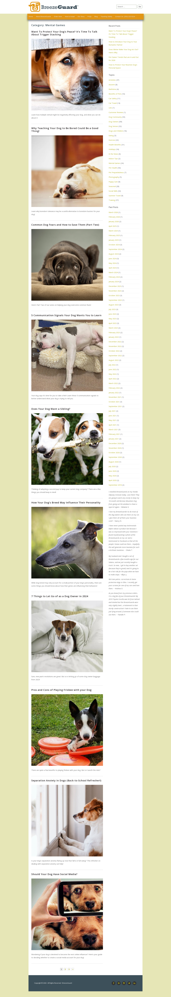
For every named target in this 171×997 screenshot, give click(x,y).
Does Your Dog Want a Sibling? (50, 408)
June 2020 (112, 471)
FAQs (90, 16)
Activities (112, 80)
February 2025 (114, 235)
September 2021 (115, 406)
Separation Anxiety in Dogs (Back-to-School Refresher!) (66, 780)
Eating (111, 135)
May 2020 (112, 476)
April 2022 (112, 379)
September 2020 (115, 457)
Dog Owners (114, 122)
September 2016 (115, 485)
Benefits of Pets (115, 94)
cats (110, 108)
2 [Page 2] (65, 969)
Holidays (112, 149)
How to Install (70, 16)
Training (112, 200)
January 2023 (114, 337)
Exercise (112, 140)
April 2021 (112, 425)
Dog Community (115, 117)
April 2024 (112, 268)
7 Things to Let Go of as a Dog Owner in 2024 (59, 596)
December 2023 (115, 286)
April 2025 (112, 226)
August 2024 (114, 254)
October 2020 (114, 452)
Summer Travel (115, 195)
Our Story (81, 16)
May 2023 (112, 318)
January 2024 (114, 281)
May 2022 (112, 374)
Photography (114, 177)
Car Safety (113, 98)
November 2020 (115, 448)
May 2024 (112, 263)
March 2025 (113, 231)
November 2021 (115, 397)
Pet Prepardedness (116, 172)
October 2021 (114, 402)
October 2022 (114, 351)
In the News (113, 154)
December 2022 (115, 342)
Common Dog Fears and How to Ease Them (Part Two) (65, 224)
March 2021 (113, 429)
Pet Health (113, 168)
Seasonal (112, 186)
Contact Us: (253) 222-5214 (125, 16)
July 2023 (112, 309)
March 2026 (113, 212)
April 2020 (112, 480)
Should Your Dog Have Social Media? (54, 874)
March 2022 (113, 383)
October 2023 (114, 295)
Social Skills (113, 191)
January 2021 (114, 439)
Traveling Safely (106, 16)
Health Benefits (115, 145)
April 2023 (112, 323)
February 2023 (114, 332)
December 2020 (115, 443)
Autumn (112, 84)
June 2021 (112, 415)
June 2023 (112, 314)
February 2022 (114, 388)
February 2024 (114, 277)
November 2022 (115, 346)
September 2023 (115, 300)
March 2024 (113, 272)
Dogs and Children (116, 131)
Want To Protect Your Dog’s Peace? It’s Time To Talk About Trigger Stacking (64, 33)
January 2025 (114, 240)
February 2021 (114, 434)
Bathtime (112, 89)
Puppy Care (113, 182)
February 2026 (114, 217)
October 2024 (114, 245)
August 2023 (114, 305)
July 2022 (112, 365)
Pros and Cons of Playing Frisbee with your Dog (61, 690)
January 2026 (114, 221)
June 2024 (112, 258)
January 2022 (114, 392)
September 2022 (115, 355)
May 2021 (112, 420)
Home (31, 16)
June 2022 (112, 369)
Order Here (58, 16)
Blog (96, 16)
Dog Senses (113, 126)
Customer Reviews (116, 112)
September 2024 (115, 249)
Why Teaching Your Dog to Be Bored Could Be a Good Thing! (64, 130)
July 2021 (112, 411)
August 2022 (114, 360)
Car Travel (113, 103)
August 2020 (114, 462)
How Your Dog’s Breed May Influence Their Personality (66, 502)
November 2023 (115, 291)
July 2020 (112, 466)
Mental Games (114, 163)
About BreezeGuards (43, 16)
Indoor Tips (113, 158)
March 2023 (113, 328)
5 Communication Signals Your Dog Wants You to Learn (66, 315)
